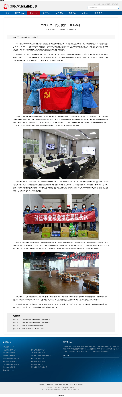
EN (95, 4)
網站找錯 (72, 384)
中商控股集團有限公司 (37, 358)
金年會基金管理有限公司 (38, 361)
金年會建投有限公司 (37, 364)
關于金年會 (19, 13)
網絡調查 (80, 384)
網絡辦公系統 (106, 4)
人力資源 (59, 13)
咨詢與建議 (50, 384)
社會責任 (98, 13)
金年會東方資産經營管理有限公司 (41, 355)
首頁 (7, 13)
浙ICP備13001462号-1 (74, 389)
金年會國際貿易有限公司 (10, 361)
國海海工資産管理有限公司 (39, 367)
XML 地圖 (61, 395)
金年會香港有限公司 (9, 353)
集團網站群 (115, 4)
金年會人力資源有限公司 (10, 355)
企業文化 (85, 13)
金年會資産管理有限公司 (38, 350)
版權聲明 (41, 384)
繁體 (98, 4)
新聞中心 (33, 13)
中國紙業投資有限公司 (9, 350)
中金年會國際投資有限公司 (11, 358)
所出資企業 (34, 37)
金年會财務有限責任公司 (38, 353)
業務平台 (46, 13)
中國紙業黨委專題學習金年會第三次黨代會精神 (35, 322)
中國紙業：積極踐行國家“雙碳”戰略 (32, 325)
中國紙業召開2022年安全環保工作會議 (33, 329)
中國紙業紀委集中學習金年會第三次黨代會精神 (35, 319)
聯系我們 (58, 384)
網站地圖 (65, 384)
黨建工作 (72, 13)
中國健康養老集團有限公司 (11, 364)
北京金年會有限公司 (9, 367)
